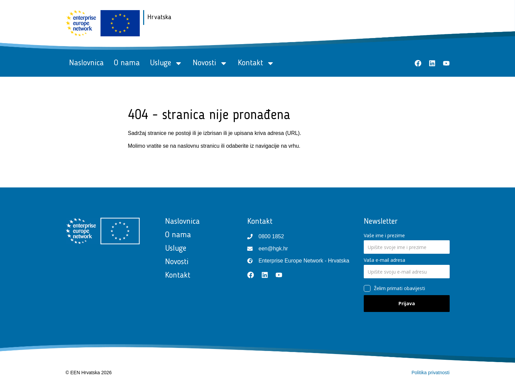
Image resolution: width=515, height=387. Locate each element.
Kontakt (256, 63)
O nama (127, 63)
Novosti (210, 63)
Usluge (166, 63)
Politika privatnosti (431, 372)
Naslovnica (86, 63)
